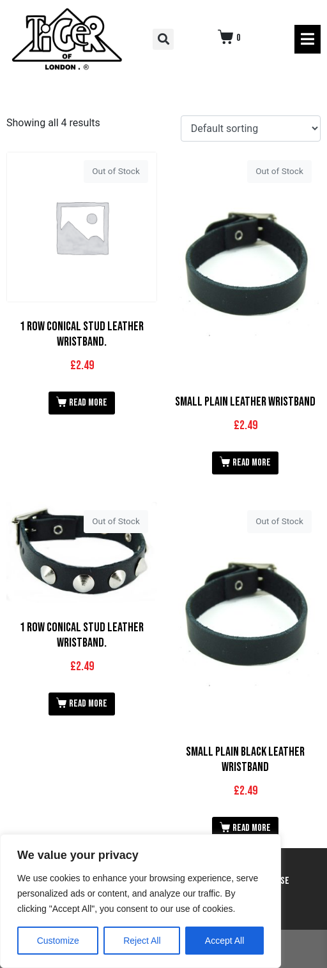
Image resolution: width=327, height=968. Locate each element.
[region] (140, 901)
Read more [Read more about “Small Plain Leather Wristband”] (251, 463)
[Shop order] (251, 128)
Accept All (224, 940)
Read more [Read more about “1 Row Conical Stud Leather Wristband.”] (88, 403)
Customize (58, 940)
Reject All (141, 940)
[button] (163, 39)
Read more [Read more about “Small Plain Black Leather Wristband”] (251, 828)
